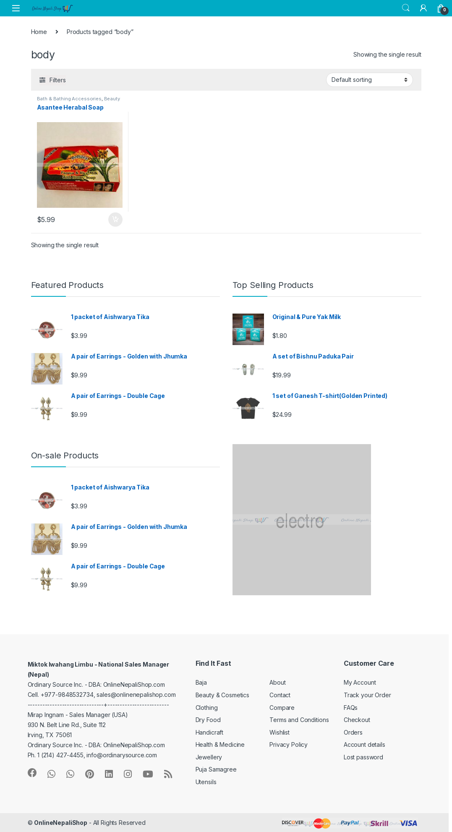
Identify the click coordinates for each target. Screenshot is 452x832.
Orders (353, 732)
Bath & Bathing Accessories (69, 99)
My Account (360, 682)
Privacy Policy (288, 744)
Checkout (357, 719)
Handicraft (210, 732)
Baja (201, 682)
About (277, 682)
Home (39, 31)
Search (405, 8)
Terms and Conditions (299, 719)
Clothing (207, 707)
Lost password (363, 757)
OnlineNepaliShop (60, 822)
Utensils (206, 781)
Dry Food (208, 719)
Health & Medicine (220, 744)
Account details (364, 744)
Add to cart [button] (115, 219)
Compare (282, 707)
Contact (279, 695)
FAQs (351, 707)
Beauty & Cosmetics (222, 695)
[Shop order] (369, 80)
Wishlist (279, 732)
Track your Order (367, 695)
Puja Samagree (216, 769)
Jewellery (209, 757)
